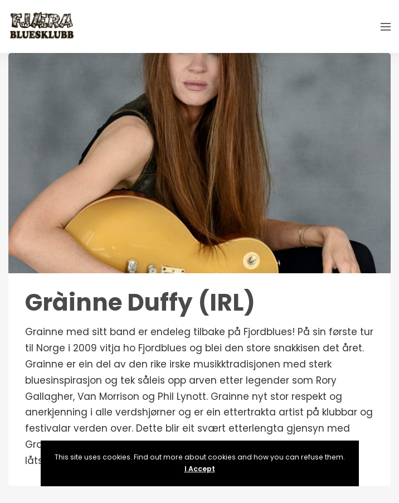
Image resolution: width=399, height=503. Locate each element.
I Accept (199, 468)
